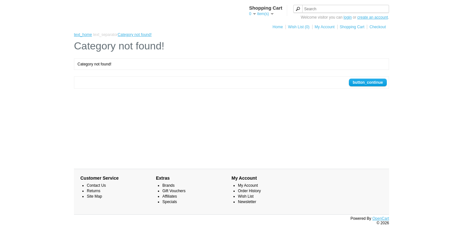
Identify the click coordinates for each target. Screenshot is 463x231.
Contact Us (96, 185)
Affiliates (169, 196)
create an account (372, 17)
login (348, 17)
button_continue (368, 82)
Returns (93, 191)
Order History (249, 191)
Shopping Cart (352, 27)
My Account (325, 27)
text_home (83, 34)
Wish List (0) (299, 27)
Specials (169, 202)
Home (278, 27)
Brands (168, 185)
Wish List (246, 196)
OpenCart (380, 218)
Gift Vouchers (174, 191)
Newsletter (247, 202)
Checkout (377, 27)
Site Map (94, 196)
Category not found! (134, 34)
